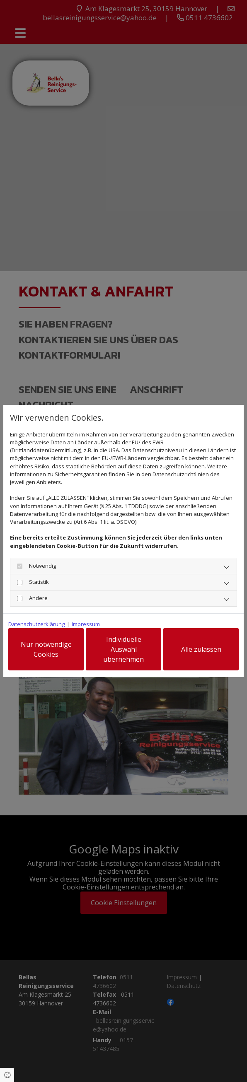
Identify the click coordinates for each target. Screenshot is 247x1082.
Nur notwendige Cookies (46, 649)
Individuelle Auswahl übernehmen (123, 649)
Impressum (86, 624)
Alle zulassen (201, 649)
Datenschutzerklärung (36, 624)
